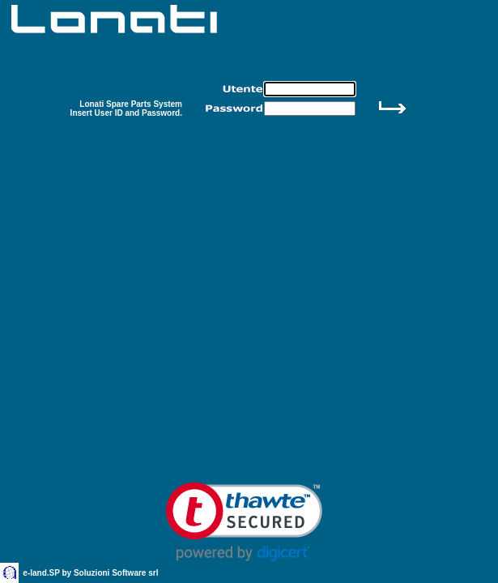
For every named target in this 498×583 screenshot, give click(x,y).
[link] (244, 522)
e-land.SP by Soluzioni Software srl (91, 572)
